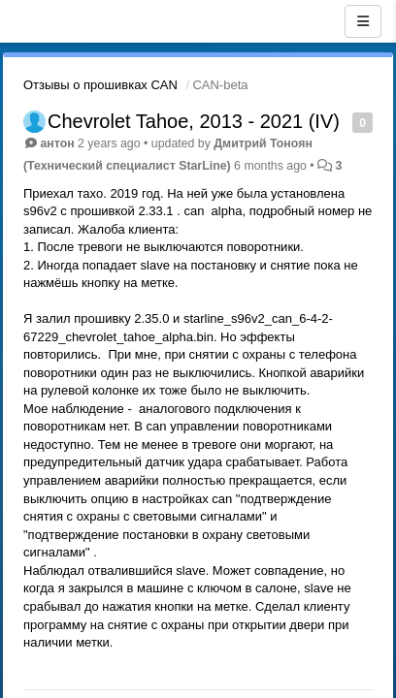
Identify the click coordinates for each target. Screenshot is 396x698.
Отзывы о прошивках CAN (100, 85)
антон (57, 143)
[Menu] (363, 21)
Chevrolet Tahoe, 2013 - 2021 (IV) (194, 121)
